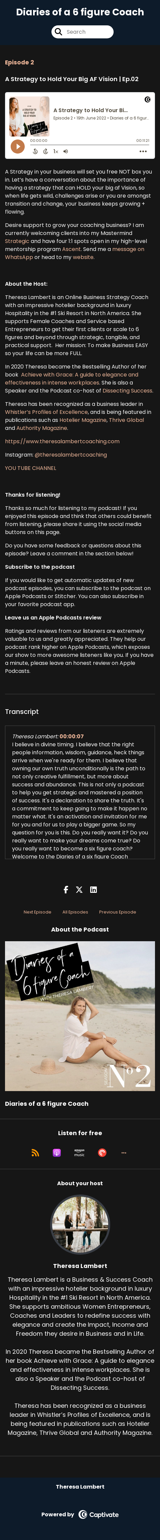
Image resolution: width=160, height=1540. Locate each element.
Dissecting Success (127, 391)
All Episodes (75, 912)
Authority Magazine (41, 428)
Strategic (17, 241)
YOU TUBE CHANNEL (30, 468)
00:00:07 (71, 736)
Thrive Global (126, 420)
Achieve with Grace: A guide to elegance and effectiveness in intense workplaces (71, 379)
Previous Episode (117, 912)
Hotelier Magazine (83, 420)
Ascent (71, 249)
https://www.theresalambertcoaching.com (62, 441)
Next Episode (37, 912)
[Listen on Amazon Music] (79, 1153)
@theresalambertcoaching (70, 455)
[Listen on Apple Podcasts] (57, 1153)
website (83, 257)
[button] (124, 1153)
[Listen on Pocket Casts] (102, 1153)
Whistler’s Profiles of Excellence (46, 412)
